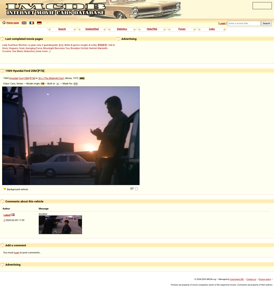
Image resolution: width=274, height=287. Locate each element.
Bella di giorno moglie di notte (81, 44)
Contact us (251, 279)
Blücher (23, 44)
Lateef (7, 215)
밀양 (61, 44)
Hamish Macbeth (98, 48)
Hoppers (13, 48)
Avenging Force (33, 48)
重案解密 (102, 44)
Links (212, 28)
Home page (12, 22)
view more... (43, 51)
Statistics (122, 28)
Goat (21, 48)
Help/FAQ (152, 28)
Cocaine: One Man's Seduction (18, 51)
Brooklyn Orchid (79, 48)
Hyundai (13, 78)
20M (26, 78)
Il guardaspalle (50, 44)
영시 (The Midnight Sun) (51, 78)
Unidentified (92, 28)
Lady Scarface (10, 44)
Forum (182, 28)
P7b (32, 78)
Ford (21, 78)
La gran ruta (34, 44)
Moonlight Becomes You (56, 48)
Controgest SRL (237, 279)
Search (62, 28)
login (16, 252)
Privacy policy (265, 279)
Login (222, 23)
